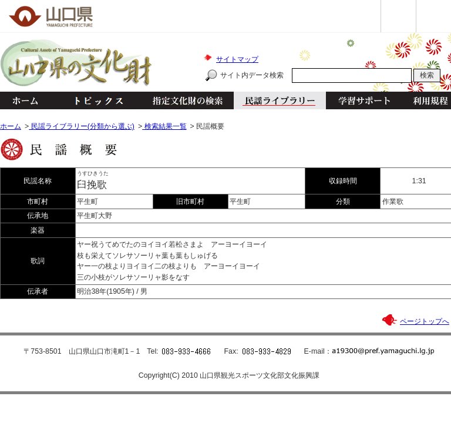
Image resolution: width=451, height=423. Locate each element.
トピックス (95, 100)
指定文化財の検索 (188, 100)
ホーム (24, 100)
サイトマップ (237, 59)
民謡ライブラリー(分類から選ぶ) (81, 126)
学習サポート (364, 100)
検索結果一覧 (164, 126)
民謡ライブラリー (280, 100)
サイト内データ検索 (252, 75)
